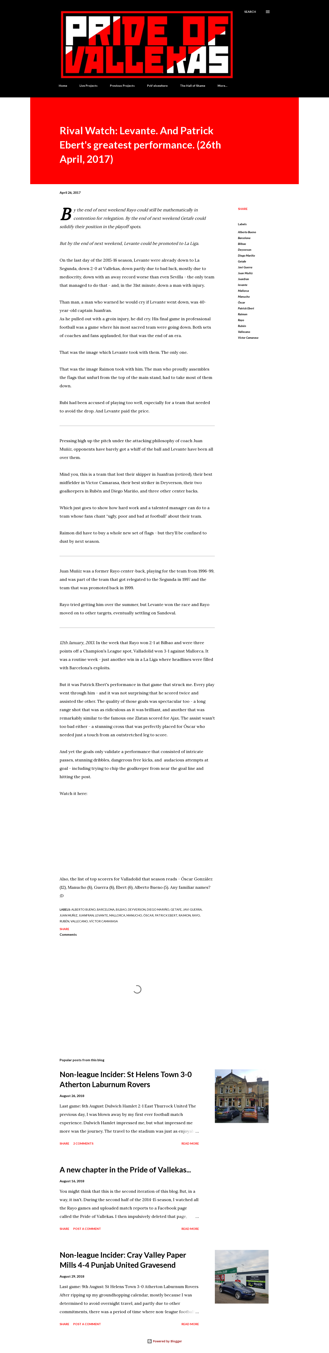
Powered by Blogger (164, 1341)
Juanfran (243, 279)
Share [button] (243, 209)
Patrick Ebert (246, 308)
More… (222, 85)
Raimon (242, 314)
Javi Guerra (245, 267)
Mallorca (243, 290)
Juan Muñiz (245, 273)
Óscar (241, 302)
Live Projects (89, 85)
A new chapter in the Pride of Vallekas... (125, 1169)
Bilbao (242, 244)
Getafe (242, 261)
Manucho (244, 296)
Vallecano (244, 331)
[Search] (250, 11)
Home (63, 85)
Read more (190, 1143)
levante (242, 285)
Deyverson (244, 249)
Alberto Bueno (247, 232)
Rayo (241, 320)
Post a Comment (87, 1228)
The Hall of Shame (192, 85)
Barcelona (244, 238)
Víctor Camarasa (248, 337)
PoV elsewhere (157, 85)
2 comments (83, 1143)
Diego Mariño (246, 255)
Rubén (242, 326)
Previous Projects (122, 85)
